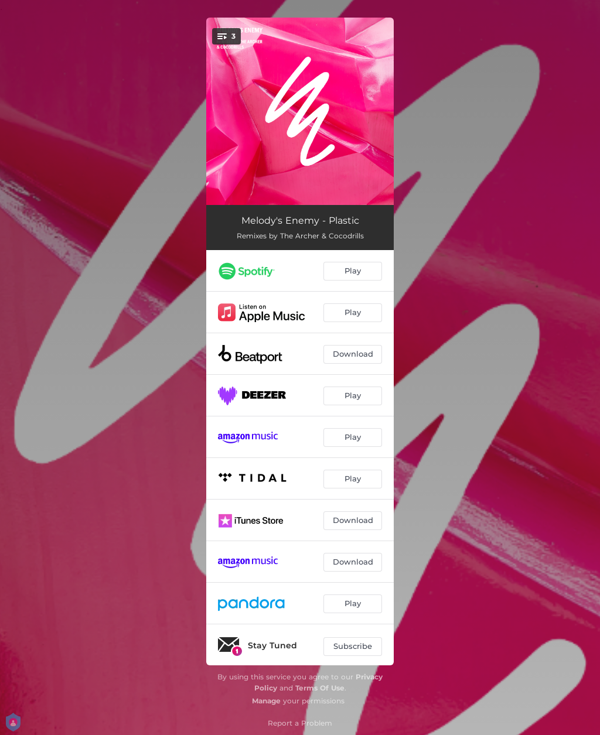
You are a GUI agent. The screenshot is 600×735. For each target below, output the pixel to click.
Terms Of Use (320, 687)
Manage (266, 700)
